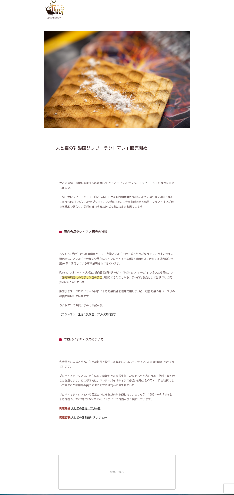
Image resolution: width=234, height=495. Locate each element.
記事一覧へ (117, 472)
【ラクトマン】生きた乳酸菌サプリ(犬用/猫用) (87, 314)
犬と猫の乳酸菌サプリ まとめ (89, 417)
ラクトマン (148, 183)
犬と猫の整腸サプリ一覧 (86, 408)
